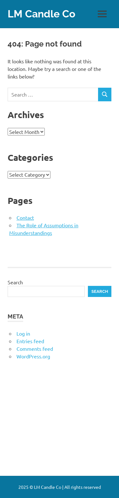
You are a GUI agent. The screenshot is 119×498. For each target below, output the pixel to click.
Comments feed (35, 348)
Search (15, 282)
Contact (25, 217)
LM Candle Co (41, 14)
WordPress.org (33, 356)
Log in (23, 333)
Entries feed (30, 341)
